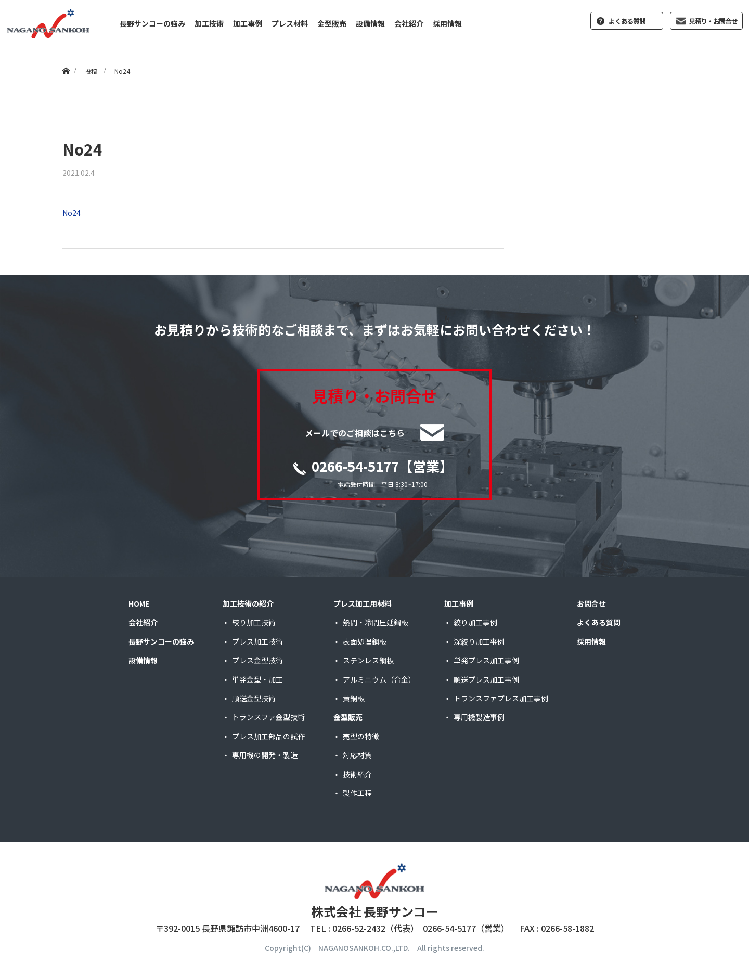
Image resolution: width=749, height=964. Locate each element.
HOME (138, 603)
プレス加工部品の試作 (268, 736)
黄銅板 (354, 698)
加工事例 (247, 23)
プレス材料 (290, 23)
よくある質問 (627, 21)
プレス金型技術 (257, 660)
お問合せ (591, 603)
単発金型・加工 (257, 679)
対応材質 (357, 755)
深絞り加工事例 (479, 641)
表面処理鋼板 (364, 641)
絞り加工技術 (254, 622)
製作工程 (357, 793)
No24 (71, 213)
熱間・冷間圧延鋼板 (375, 622)
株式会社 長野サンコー (374, 911)
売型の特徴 (361, 736)
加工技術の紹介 (248, 603)
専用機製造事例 (479, 717)
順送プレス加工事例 (486, 679)
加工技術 (209, 23)
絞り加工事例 (475, 622)
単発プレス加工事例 (486, 660)
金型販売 (331, 23)
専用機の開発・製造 (265, 755)
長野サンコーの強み (152, 23)
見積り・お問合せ (713, 21)
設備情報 (370, 23)
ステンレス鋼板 (368, 660)
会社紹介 (408, 23)
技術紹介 (357, 774)
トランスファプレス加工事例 (501, 698)
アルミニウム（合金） (379, 679)
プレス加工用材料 (362, 603)
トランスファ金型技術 (268, 717)
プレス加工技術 (257, 641)
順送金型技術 (254, 698)
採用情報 (447, 23)
